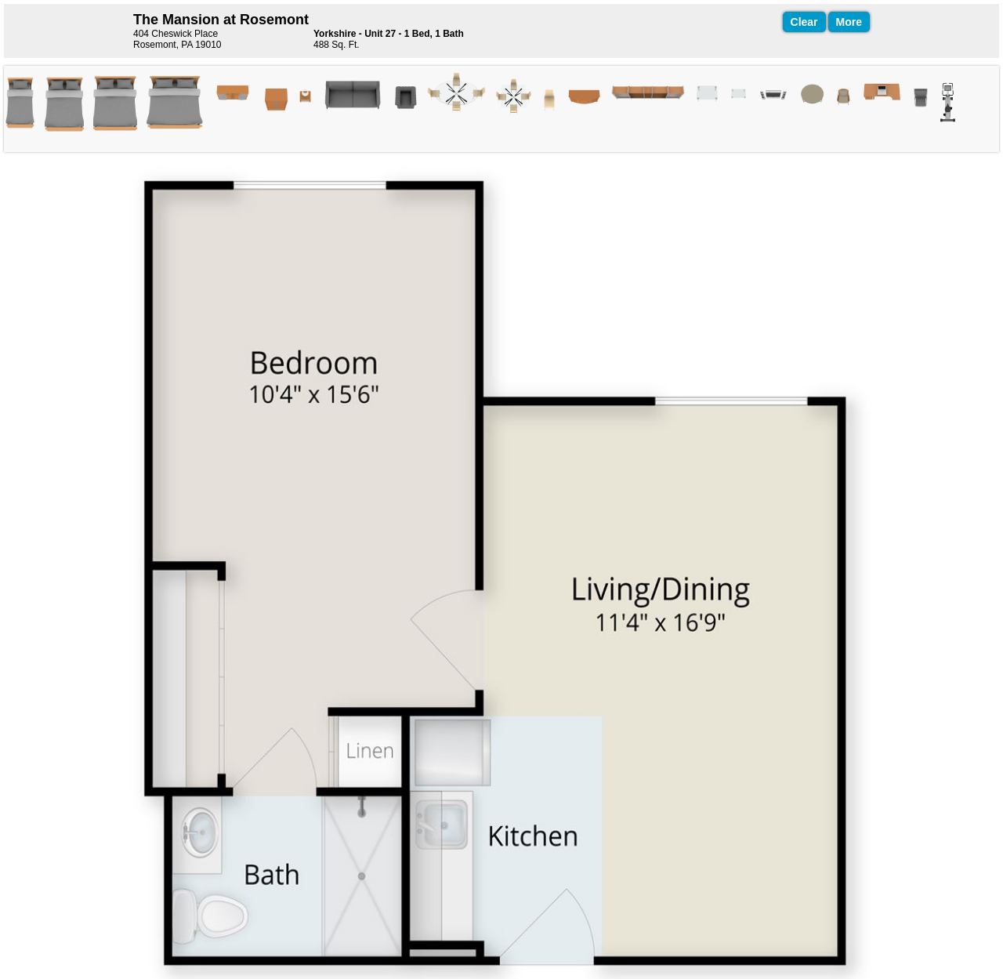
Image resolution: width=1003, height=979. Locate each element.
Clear (804, 22)
